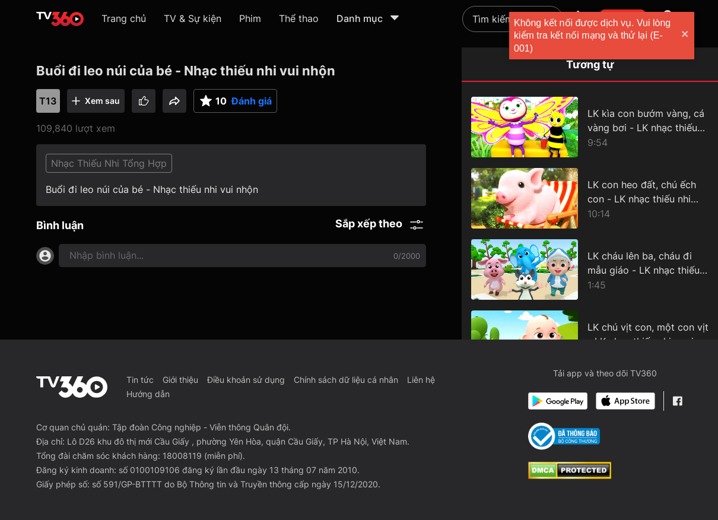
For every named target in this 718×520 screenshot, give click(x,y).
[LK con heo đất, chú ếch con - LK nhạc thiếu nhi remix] (590, 198)
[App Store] (625, 401)
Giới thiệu (180, 380)
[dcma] (569, 475)
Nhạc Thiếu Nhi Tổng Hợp (109, 163)
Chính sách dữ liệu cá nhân (346, 380)
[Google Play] (557, 401)
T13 (47, 101)
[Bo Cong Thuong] (564, 436)
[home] (60, 19)
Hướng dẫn (148, 394)
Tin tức (140, 380)
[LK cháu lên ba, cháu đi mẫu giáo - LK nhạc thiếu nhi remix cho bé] (590, 269)
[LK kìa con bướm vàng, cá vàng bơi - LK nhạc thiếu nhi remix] (590, 127)
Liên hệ (421, 380)
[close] (697, 35)
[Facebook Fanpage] (677, 401)
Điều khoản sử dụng (246, 380)
